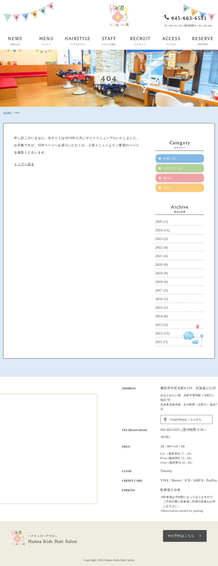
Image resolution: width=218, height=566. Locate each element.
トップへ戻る (24, 164)
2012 (159, 333)
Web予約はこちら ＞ (185, 536)
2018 (159, 282)
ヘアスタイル (172, 168)
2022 (159, 247)
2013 (159, 325)
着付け (168, 178)
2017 (159, 290)
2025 (159, 221)
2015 (159, 307)
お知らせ (169, 158)
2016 (159, 299)
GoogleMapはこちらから (186, 419)
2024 (159, 230)
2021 (159, 256)
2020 (159, 264)
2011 (159, 342)
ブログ (168, 187)
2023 (159, 239)
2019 (159, 273)
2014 (159, 316)
